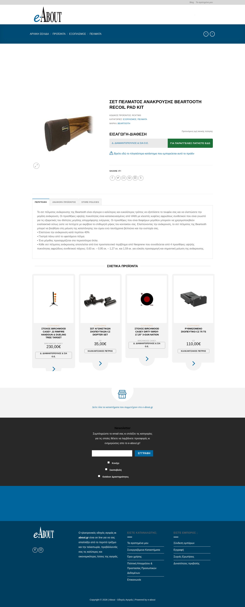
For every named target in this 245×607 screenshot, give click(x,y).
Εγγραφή (179, 550)
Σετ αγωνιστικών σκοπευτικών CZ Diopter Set (100, 331)
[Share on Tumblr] (140, 178)
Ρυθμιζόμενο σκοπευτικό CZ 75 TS (193, 330)
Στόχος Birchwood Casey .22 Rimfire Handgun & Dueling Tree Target (53, 333)
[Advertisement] (123, 67)
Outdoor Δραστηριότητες (115, 476)
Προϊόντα (59, 34)
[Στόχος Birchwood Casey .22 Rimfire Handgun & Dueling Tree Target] (53, 299)
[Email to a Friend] (123, 178)
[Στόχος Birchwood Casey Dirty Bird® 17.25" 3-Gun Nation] (147, 299)
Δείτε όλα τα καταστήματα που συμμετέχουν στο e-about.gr (122, 407)
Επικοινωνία (134, 579)
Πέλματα (96, 34)
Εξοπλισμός (77, 34)
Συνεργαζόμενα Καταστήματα (143, 550)
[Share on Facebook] (112, 178)
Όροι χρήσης (134, 556)
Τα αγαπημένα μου (204, 2)
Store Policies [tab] (90, 202)
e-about (151, 599)
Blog (192, 2)
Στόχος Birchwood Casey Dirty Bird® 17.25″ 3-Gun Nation (147, 331)
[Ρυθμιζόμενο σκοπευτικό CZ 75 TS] (193, 299)
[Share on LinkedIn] (135, 178)
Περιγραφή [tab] (41, 202)
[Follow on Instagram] (40, 550)
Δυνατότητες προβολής (187, 563)
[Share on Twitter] (118, 178)
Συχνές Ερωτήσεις (184, 556)
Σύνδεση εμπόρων (184, 543)
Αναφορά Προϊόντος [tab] (64, 202)
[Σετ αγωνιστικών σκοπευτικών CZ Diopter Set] (100, 299)
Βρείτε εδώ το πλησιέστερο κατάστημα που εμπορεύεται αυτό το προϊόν (154, 153)
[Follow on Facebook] (35, 550)
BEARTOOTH (124, 123)
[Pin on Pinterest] (129, 178)
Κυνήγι (115, 463)
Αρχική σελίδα (39, 34)
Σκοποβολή (116, 470)
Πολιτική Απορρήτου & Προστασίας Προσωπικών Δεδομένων (141, 568)
